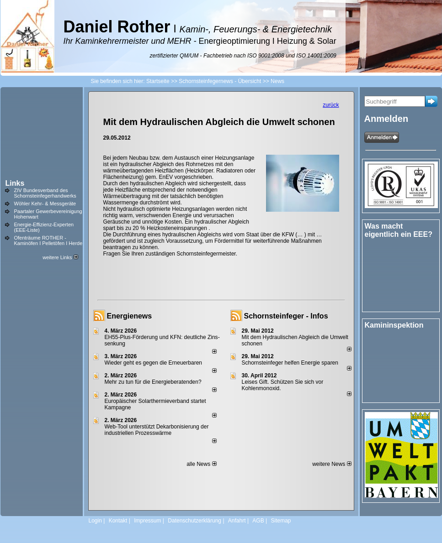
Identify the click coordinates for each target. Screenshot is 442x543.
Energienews (129, 316)
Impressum (147, 520)
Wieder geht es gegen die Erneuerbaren (153, 363)
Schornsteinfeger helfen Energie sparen (290, 363)
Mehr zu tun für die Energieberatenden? (153, 382)
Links (15, 183)
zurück (331, 105)
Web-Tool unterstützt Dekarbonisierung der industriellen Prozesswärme (157, 429)
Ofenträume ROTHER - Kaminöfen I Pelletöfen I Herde (48, 240)
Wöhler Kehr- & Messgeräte (45, 203)
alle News (201, 464)
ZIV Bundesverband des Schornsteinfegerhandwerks (45, 193)
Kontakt (118, 520)
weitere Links (60, 257)
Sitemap (281, 520)
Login (95, 520)
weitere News (331, 464)
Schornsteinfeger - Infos (286, 316)
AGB (258, 520)
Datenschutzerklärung (194, 520)
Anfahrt (237, 520)
